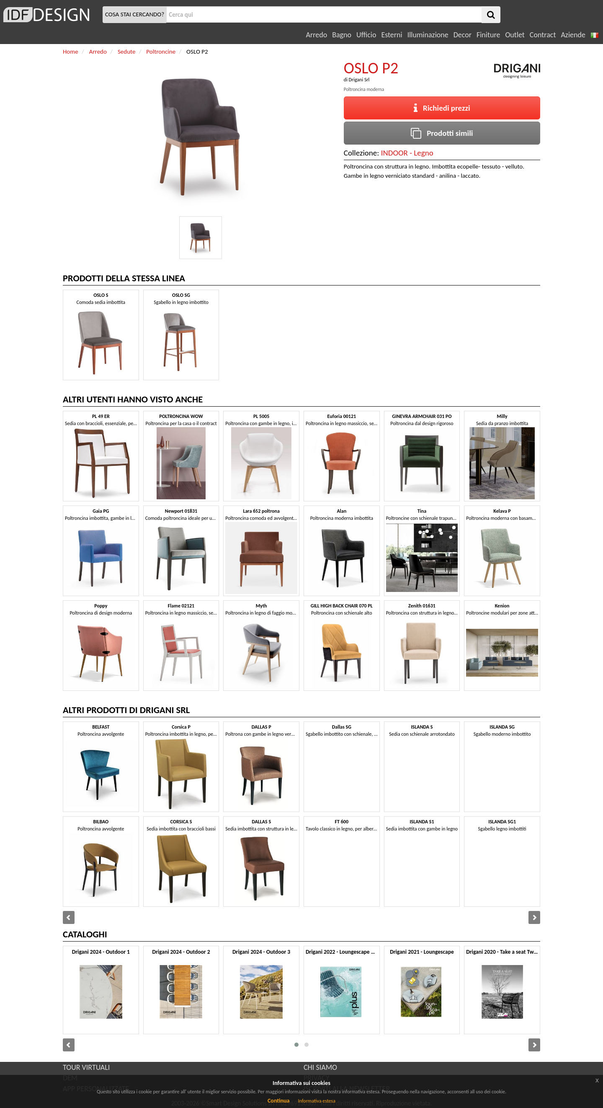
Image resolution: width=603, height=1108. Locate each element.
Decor (463, 34)
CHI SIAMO (320, 1067)
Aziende (573, 34)
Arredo (316, 34)
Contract (543, 34)
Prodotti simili (442, 133)
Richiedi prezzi (442, 108)
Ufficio (366, 34)
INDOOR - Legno (407, 153)
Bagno (341, 34)
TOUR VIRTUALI (86, 1067)
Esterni (391, 34)
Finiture (488, 34)
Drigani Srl (359, 80)
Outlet (514, 34)
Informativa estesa (316, 1101)
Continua (278, 1100)
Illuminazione (427, 34)
